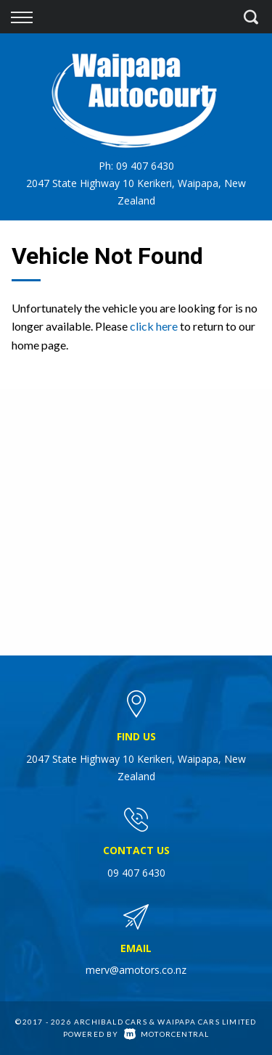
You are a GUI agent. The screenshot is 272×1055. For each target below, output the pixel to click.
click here (154, 326)
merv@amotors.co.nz (136, 970)
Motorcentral (167, 1034)
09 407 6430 (145, 166)
